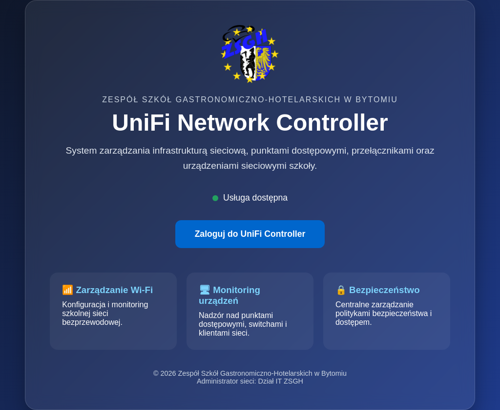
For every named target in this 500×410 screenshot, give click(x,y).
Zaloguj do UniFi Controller (250, 234)
